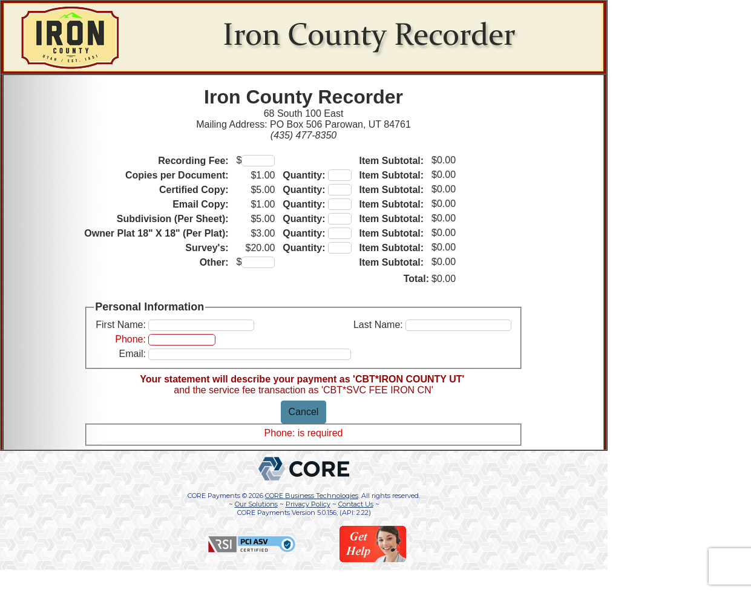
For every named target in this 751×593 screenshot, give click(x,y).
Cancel (304, 412)
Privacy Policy (308, 504)
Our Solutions (256, 504)
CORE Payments (214, 495)
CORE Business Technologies (311, 495)
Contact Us (355, 504)
